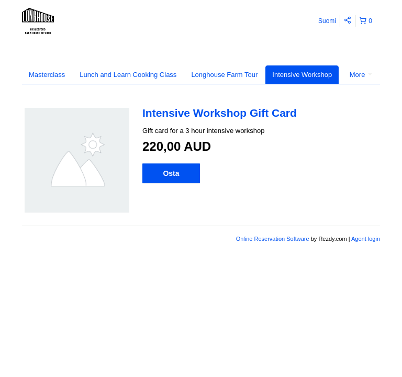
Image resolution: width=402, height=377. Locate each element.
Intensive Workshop (302, 75)
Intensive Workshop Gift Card (219, 113)
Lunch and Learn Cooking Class (128, 75)
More (361, 75)
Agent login (365, 239)
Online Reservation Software (272, 239)
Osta (171, 173)
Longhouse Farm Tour (224, 75)
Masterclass (47, 75)
